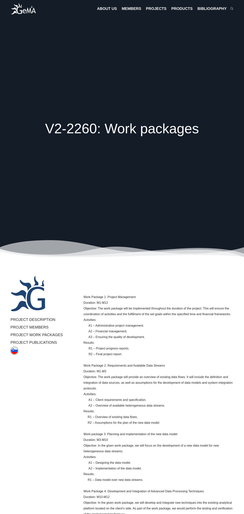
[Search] (230, 8)
